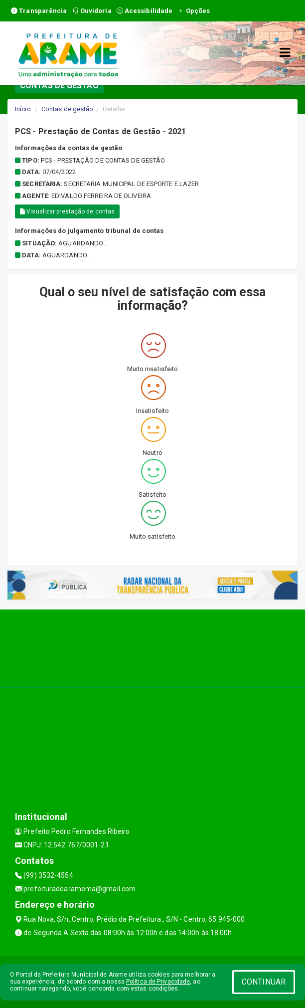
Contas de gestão (67, 109)
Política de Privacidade (158, 981)
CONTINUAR (264, 982)
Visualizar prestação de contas (67, 211)
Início (23, 109)
